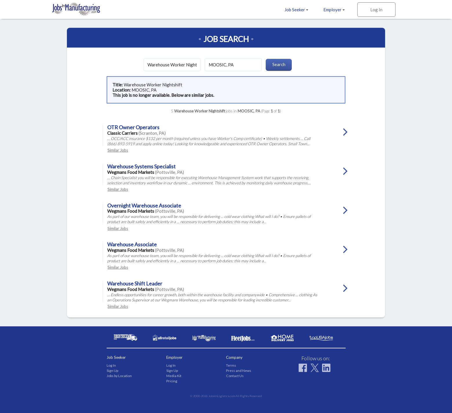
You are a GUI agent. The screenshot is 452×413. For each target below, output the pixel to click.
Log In (376, 9)
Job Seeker (296, 9)
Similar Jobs (117, 150)
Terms (231, 365)
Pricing (171, 381)
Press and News (238, 370)
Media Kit (173, 376)
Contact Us (235, 376)
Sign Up (112, 370)
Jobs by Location (119, 376)
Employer (334, 9)
